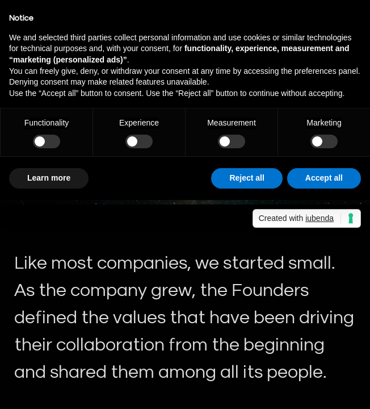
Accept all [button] (324, 177)
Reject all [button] (246, 177)
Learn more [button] (48, 177)
